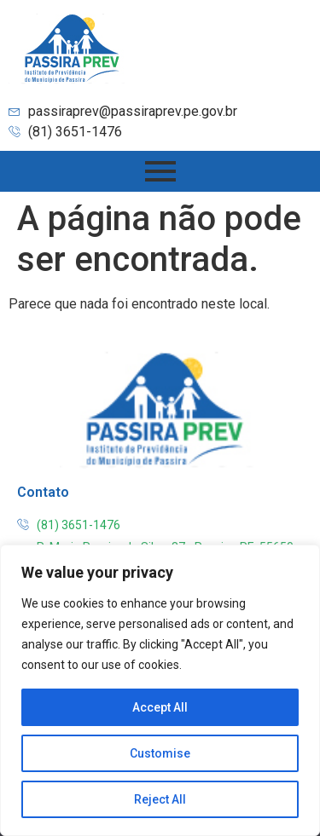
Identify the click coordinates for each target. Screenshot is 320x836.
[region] (160, 690)
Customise (160, 753)
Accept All (160, 707)
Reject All (160, 799)
